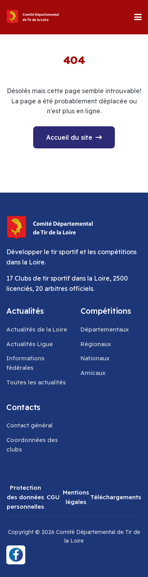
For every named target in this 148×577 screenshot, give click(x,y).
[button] (138, 17)
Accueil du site (69, 137)
